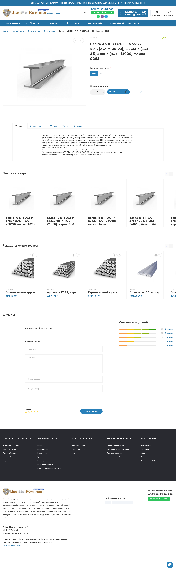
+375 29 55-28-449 (160, 508)
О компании (117, 23)
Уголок (75, 23)
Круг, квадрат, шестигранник (118, 463)
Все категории (12, 23)
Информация (94, 23)
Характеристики (37, 126)
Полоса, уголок (113, 474)
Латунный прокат (9, 463)
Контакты (133, 23)
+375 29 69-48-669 (101, 9)
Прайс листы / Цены (149, 474)
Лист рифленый (43, 463)
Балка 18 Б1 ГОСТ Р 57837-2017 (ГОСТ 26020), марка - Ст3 (143, 234)
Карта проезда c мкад (12, 559)
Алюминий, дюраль (11, 459)
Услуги (65, 126)
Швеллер (55, 23)
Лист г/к (40, 459)
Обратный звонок (102, 12)
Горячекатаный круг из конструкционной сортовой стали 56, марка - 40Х (22, 306)
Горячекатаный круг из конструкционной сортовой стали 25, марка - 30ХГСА (104, 306)
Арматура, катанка (79, 459)
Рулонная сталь (43, 470)
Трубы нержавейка (114, 470)
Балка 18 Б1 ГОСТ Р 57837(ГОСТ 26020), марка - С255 (102, 234)
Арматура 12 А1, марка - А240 (63, 306)
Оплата (53, 126)
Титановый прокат (9, 466)
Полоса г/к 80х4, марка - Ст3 (145, 306)
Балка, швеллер (78, 463)
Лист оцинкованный (45, 478)
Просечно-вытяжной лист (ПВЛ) (49, 482)
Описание (20, 126)
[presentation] (46, 413)
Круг (73, 466)
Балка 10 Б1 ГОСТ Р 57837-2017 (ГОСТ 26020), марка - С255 (20, 234)
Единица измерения (99, 68)
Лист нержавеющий (45, 474)
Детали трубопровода (115, 459)
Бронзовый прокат (10, 470)
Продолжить (90, 425)
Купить (118, 92)
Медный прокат (9, 474)
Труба (36, 23)
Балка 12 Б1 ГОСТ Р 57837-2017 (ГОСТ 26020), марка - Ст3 (60, 234)
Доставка (78, 126)
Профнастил (42, 466)
